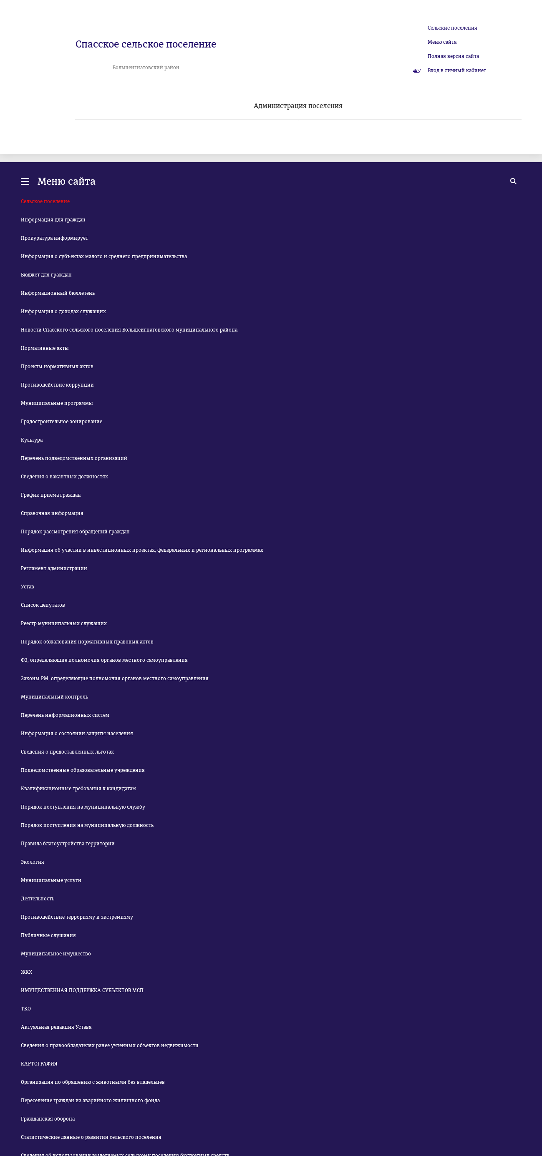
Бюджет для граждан (46, 275)
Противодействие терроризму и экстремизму (77, 917)
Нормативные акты (45, 348)
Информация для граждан (53, 220)
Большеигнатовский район (146, 67)
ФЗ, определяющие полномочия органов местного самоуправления (104, 660)
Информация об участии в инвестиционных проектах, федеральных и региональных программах (142, 550)
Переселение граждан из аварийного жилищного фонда (90, 1100)
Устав (27, 587)
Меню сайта (442, 42)
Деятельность (37, 899)
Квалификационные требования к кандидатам (78, 789)
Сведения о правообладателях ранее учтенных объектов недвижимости (110, 1045)
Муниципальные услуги (51, 880)
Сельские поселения (452, 28)
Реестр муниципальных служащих (64, 623)
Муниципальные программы (57, 403)
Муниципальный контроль (54, 697)
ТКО (26, 1009)
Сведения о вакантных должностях (64, 477)
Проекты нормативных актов (57, 366)
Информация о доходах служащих (63, 311)
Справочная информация (52, 513)
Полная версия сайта (453, 56)
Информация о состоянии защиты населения (77, 733)
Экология (32, 862)
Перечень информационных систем (65, 715)
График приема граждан (51, 495)
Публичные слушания (48, 935)
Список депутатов (43, 605)
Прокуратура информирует (54, 238)
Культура (32, 440)
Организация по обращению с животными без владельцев (93, 1082)
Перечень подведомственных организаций (74, 458)
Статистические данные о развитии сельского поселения (91, 1137)
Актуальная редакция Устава (56, 1027)
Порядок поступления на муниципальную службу (83, 807)
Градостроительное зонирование (61, 422)
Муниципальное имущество (56, 954)
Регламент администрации (54, 568)
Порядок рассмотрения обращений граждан (75, 532)
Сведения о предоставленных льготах (67, 752)
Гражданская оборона (48, 1119)
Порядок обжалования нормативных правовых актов (87, 642)
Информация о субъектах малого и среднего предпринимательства (104, 256)
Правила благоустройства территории (68, 844)
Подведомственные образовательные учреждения (83, 770)
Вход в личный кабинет (457, 70)
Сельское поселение (45, 201)
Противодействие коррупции (57, 385)
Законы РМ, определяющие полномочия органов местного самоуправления (115, 678)
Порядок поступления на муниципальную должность (87, 825)
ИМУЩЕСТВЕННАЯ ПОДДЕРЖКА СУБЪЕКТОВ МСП (82, 990)
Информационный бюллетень (58, 293)
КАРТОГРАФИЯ (39, 1064)
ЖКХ (26, 972)
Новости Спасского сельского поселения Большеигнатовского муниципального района (129, 330)
